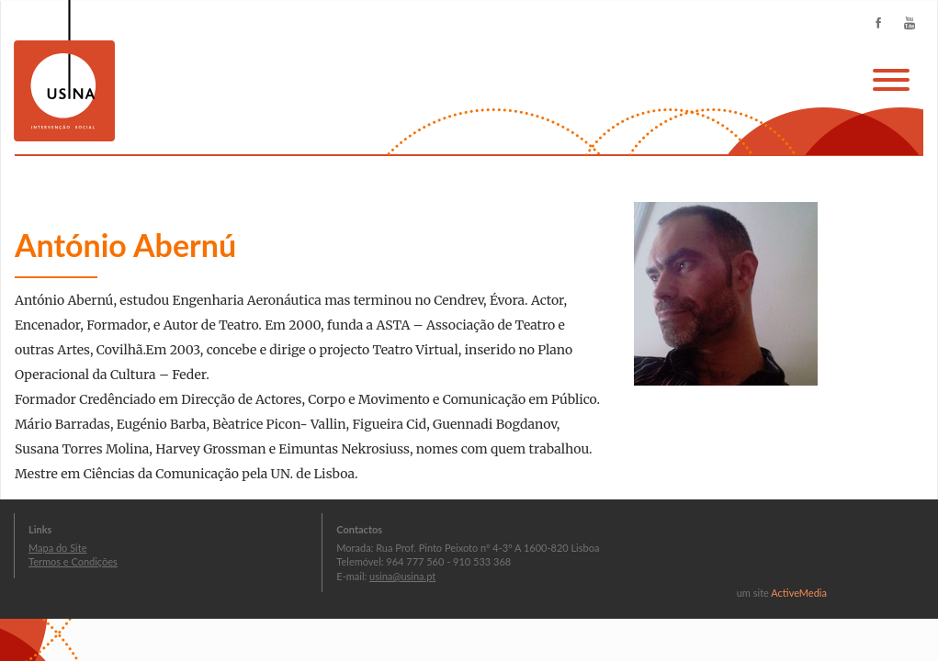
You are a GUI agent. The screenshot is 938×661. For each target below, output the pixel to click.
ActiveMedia (799, 593)
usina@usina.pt (402, 576)
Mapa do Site (57, 548)
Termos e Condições (73, 561)
